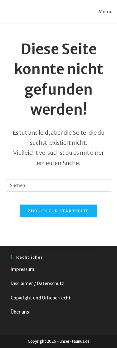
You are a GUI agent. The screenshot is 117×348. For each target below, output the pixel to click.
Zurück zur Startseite (58, 211)
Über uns (20, 312)
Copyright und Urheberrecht (41, 298)
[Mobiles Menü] (102, 11)
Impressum (22, 269)
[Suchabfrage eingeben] (58, 185)
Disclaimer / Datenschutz (37, 283)
